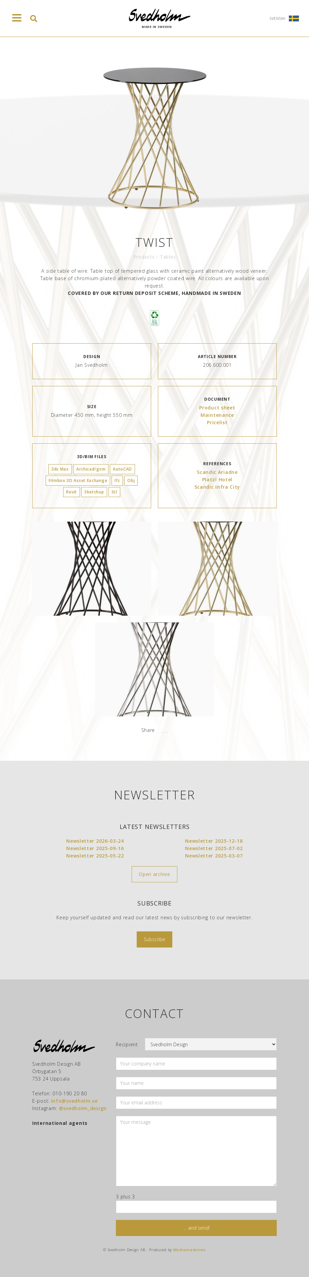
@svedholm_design (83, 1108)
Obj (131, 480)
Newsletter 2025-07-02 (214, 848)
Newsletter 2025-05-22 (95, 855)
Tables (168, 257)
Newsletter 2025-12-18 (214, 841)
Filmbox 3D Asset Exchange (78, 480)
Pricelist (217, 422)
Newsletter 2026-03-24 (95, 841)
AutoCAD (122, 469)
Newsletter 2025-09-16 (95, 848)
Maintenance (217, 415)
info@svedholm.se (74, 1101)
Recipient (127, 1044)
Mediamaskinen (189, 1249)
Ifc (117, 480)
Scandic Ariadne (217, 472)
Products (144, 257)
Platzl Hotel (217, 479)
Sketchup (94, 492)
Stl (114, 492)
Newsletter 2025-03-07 (214, 855)
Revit (71, 492)
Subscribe (154, 939)
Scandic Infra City (217, 487)
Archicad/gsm (90, 469)
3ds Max (60, 469)
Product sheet (217, 407)
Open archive (154, 874)
